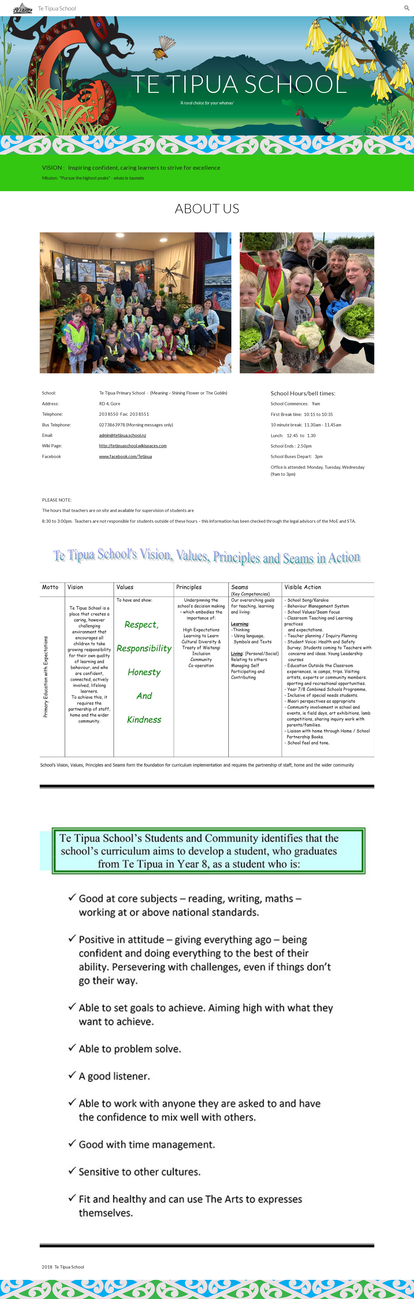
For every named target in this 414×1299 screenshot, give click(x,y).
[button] (407, 8)
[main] (207, 75)
